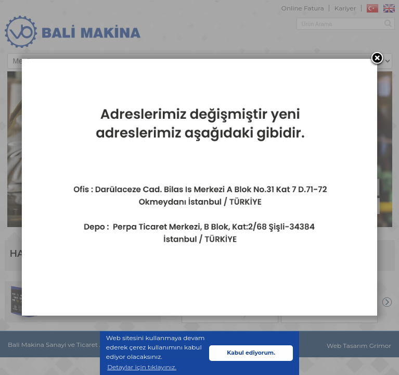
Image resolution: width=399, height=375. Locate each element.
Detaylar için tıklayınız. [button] (141, 367)
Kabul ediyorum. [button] (251, 352)
